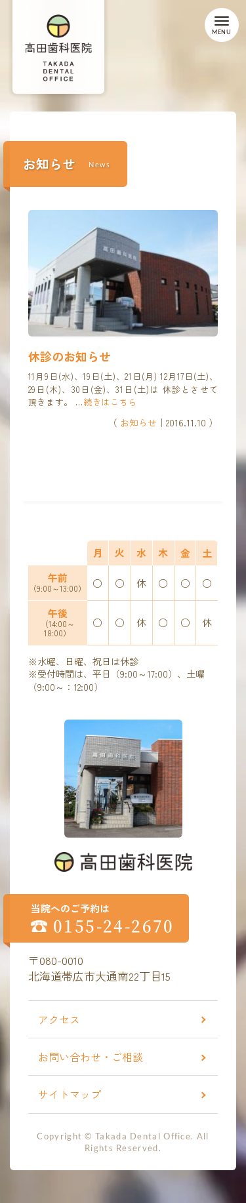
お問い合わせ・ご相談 (90, 1057)
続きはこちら (110, 402)
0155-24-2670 (113, 925)
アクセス (59, 1019)
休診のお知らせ (69, 356)
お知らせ (138, 422)
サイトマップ (69, 1094)
